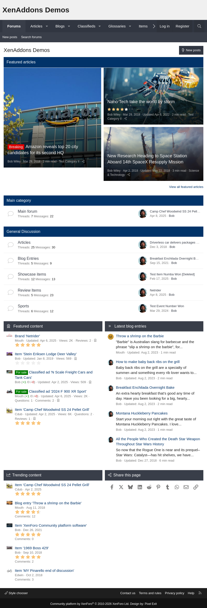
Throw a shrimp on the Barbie (140, 334)
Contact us (127, 591)
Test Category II (69, 173)
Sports (23, 304)
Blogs (60, 26)
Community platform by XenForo (89, 602)
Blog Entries (28, 257)
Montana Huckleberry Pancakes (142, 411)
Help (191, 591)
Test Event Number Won (167, 304)
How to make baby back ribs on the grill (148, 360)
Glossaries (117, 26)
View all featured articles (186, 185)
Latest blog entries (130, 324)
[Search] (199, 26)
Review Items (29, 289)
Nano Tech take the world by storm (141, 101)
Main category (19, 199)
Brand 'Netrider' (27, 334)
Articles (36, 26)
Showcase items (32, 272)
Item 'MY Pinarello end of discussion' (44, 569)
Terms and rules (150, 591)
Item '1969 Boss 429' (32, 546)
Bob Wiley (14, 173)
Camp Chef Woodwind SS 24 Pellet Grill (178, 209)
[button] (47, 26)
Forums (14, 26)
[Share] (83, 173)
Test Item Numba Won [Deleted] (172, 272)
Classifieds (86, 26)
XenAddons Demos (35, 10)
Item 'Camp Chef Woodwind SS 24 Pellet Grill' (52, 408)
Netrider (155, 288)
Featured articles (21, 62)
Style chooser (16, 591)
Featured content (28, 324)
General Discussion (23, 230)
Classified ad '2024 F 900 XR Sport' (58, 390)
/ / (28, 380)
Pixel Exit (151, 602)
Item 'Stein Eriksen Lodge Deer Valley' (46, 352)
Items (143, 26)
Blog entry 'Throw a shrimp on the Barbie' (48, 501)
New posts (9, 37)
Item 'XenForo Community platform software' (51, 524)
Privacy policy (174, 591)
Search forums (31, 37)
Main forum (27, 210)
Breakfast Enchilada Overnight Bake (175, 257)
